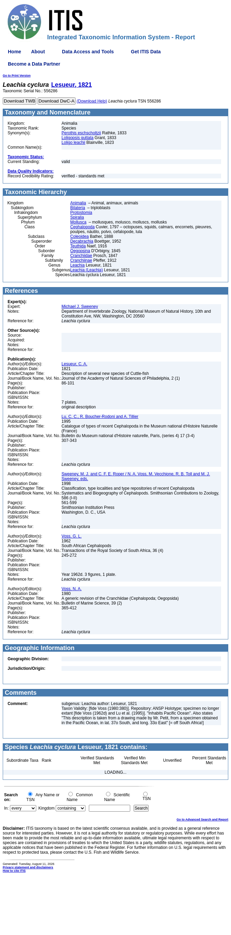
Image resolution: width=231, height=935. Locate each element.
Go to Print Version (17, 75)
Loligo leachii (73, 142)
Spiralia (77, 217)
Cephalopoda (82, 227)
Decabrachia (81, 241)
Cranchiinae (81, 260)
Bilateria (77, 207)
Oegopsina (80, 250)
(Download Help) (92, 101)
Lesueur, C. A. (74, 364)
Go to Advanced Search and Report (202, 819)
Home (14, 51)
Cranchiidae (81, 255)
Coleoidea (79, 236)
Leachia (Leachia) (86, 270)
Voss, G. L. (72, 536)
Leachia (77, 265)
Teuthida (78, 246)
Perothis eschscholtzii (81, 133)
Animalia (78, 203)
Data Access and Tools (88, 51)
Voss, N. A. (72, 588)
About (38, 51)
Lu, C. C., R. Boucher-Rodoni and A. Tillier (100, 416)
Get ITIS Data (146, 51)
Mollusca (78, 222)
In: (6, 808)
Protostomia (81, 212)
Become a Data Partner (34, 64)
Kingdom (46, 808)
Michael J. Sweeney (80, 306)
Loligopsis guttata (77, 137)
